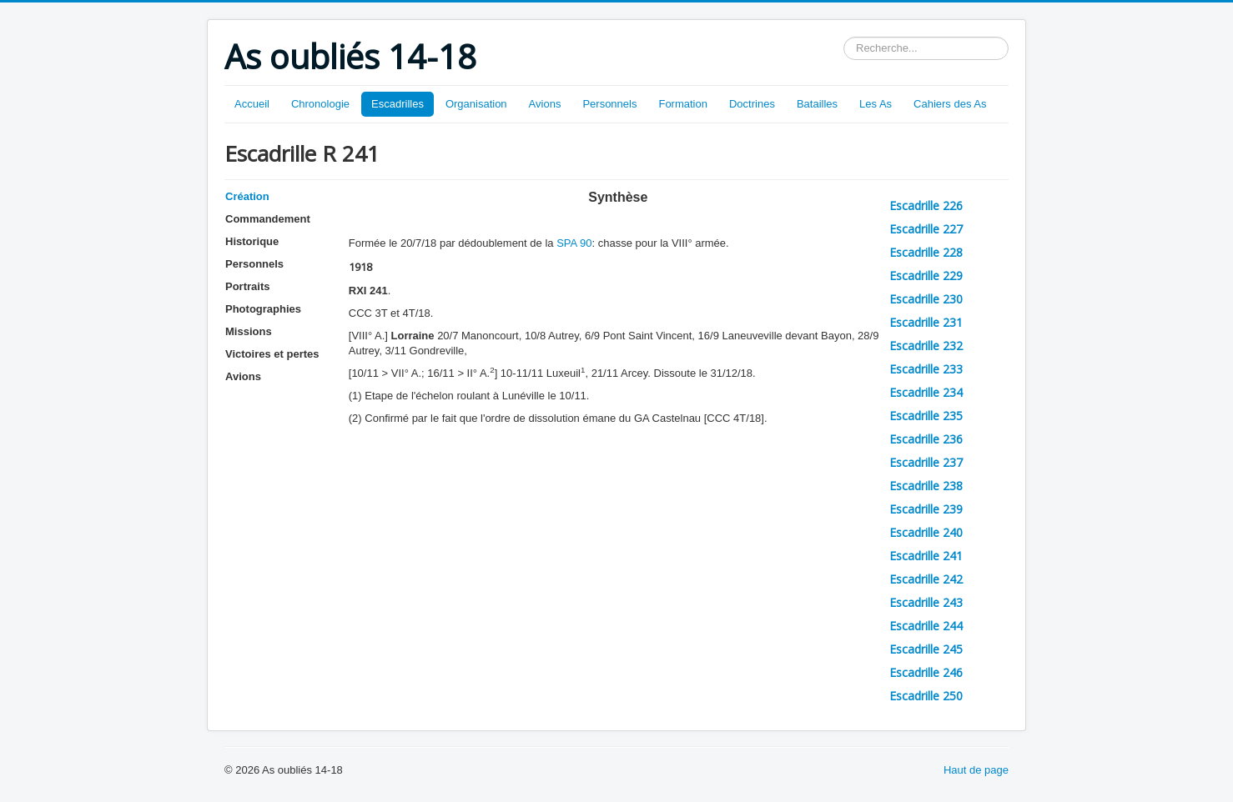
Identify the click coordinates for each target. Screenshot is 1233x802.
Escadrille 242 (926, 579)
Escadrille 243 (926, 602)
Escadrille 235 (926, 416)
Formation (682, 104)
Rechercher (843, 37)
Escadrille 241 (926, 556)
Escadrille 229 (926, 275)
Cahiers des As (949, 104)
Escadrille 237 (926, 462)
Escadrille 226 (926, 205)
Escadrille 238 (926, 486)
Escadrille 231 (926, 322)
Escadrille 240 (926, 532)
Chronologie (320, 104)
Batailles (817, 104)
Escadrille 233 (926, 369)
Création (247, 196)
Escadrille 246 (926, 672)
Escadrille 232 (926, 345)
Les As (875, 104)
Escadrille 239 (926, 509)
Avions (545, 104)
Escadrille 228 (926, 252)
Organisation (476, 104)
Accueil (251, 104)
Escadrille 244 (926, 626)
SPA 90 (573, 243)
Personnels (609, 104)
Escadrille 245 (926, 649)
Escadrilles (397, 104)
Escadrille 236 (926, 439)
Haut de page (976, 770)
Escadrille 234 (926, 392)
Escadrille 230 (926, 299)
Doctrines (752, 104)
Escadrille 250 (926, 696)
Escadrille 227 (926, 229)
